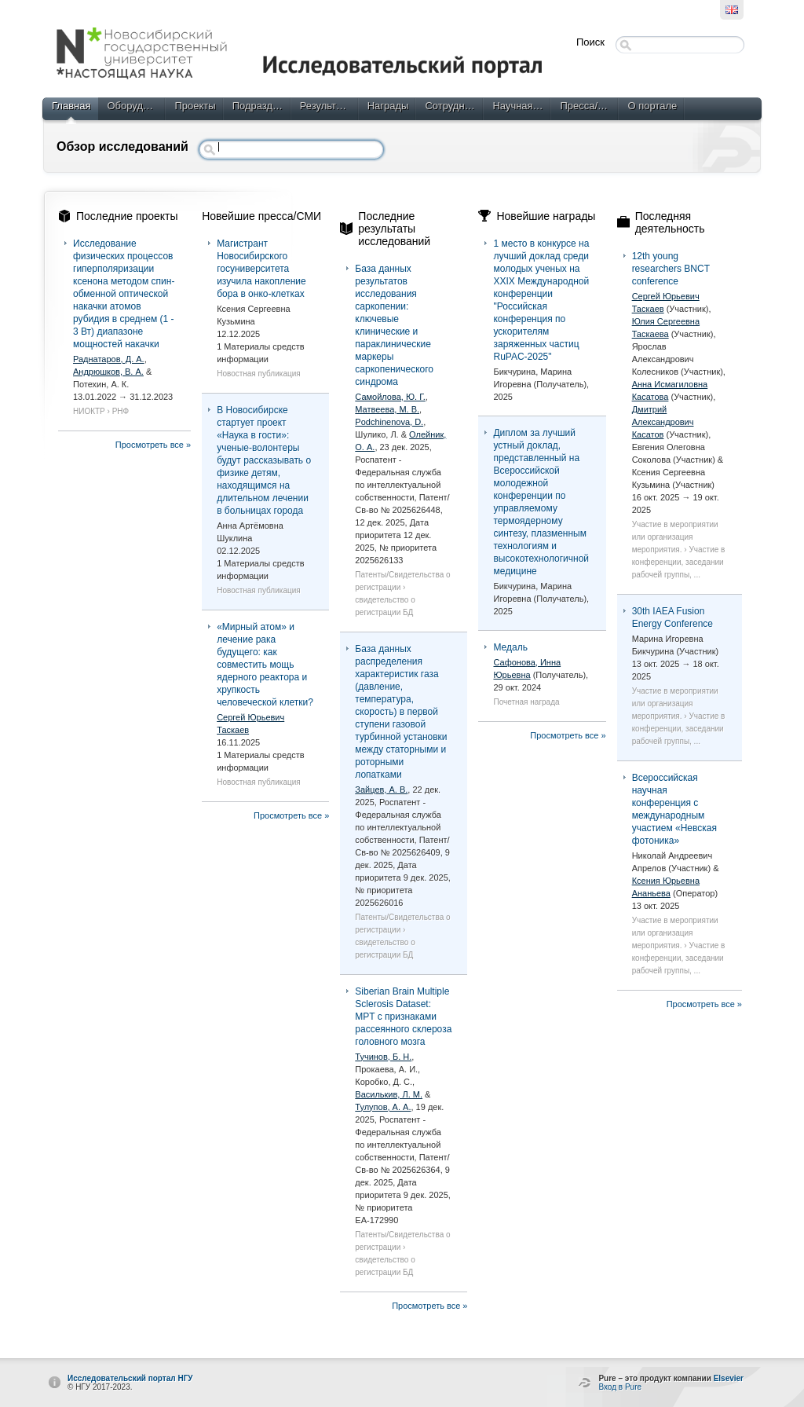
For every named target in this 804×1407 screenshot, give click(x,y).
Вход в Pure (619, 1387)
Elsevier (729, 1378)
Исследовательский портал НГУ (130, 1378)
